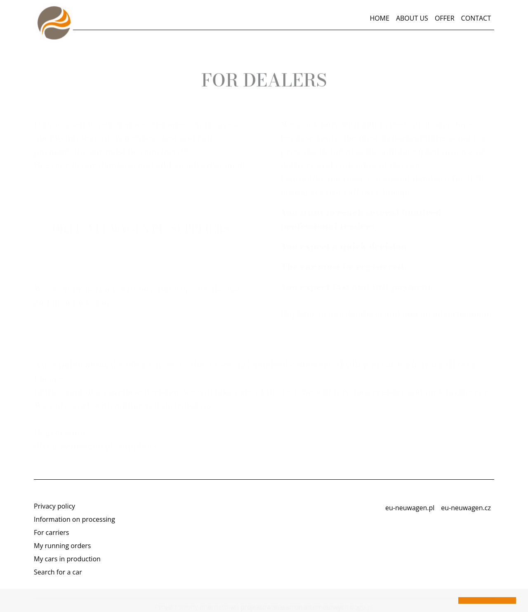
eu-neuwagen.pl (409, 507)
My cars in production (67, 558)
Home (379, 18)
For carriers (51, 532)
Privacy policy (54, 506)
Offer (445, 18)
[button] (13, 601)
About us (412, 18)
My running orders (62, 545)
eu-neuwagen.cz (466, 507)
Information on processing (74, 519)
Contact (476, 18)
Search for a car (58, 572)
